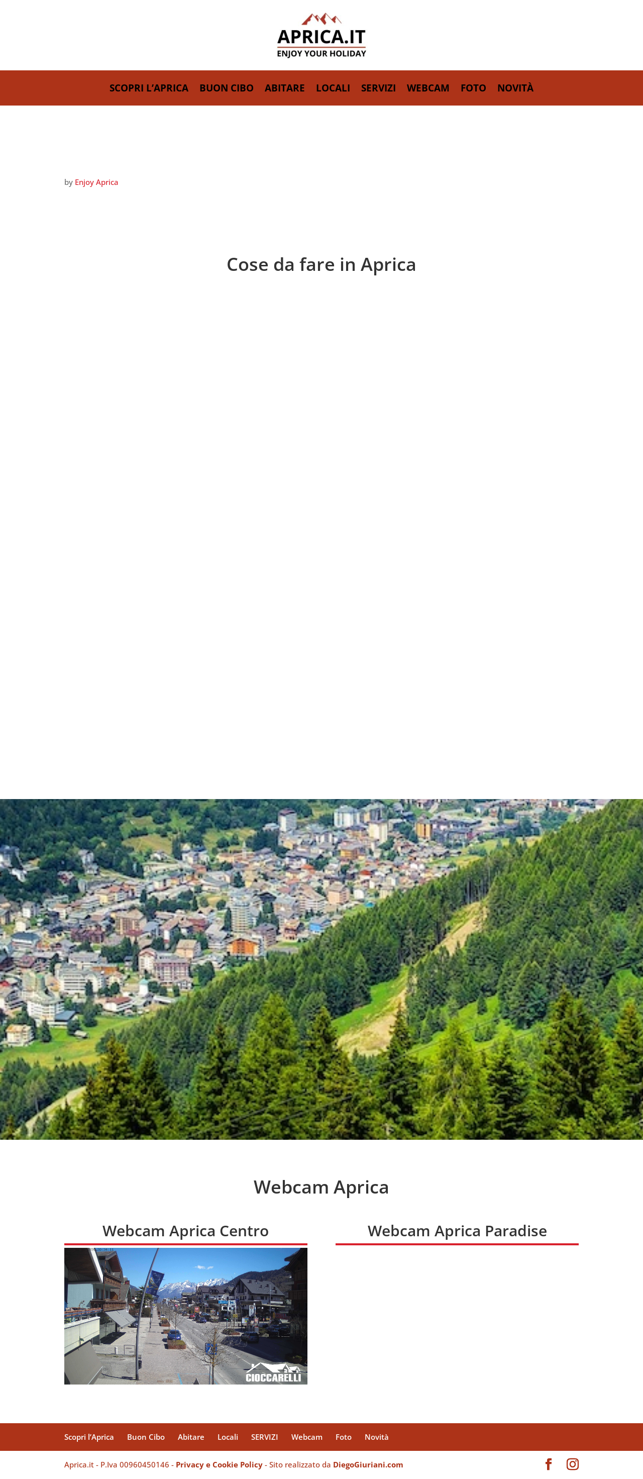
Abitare (285, 89)
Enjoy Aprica (97, 182)
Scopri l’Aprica (149, 89)
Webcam (428, 89)
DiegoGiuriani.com (368, 1464)
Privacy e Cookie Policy (219, 1464)
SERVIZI (378, 89)
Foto (473, 89)
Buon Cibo (226, 89)
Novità (515, 89)
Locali (333, 89)
